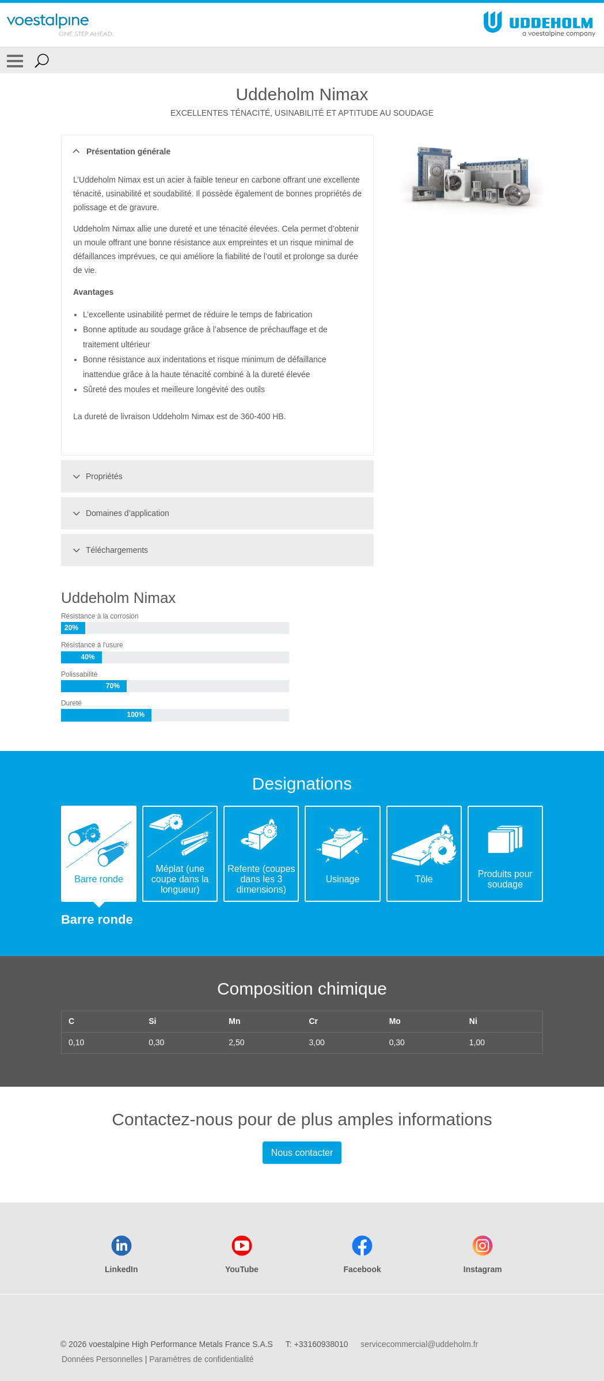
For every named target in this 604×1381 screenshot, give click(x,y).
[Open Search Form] (42, 60)
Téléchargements (108, 550)
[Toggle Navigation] (15, 60)
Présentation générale (120, 151)
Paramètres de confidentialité (201, 1359)
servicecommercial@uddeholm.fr (419, 1344)
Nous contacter (302, 1153)
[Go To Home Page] (60, 24)
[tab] (98, 854)
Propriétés (96, 476)
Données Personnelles (102, 1359)
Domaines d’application (119, 513)
